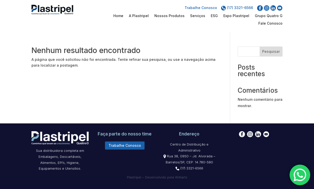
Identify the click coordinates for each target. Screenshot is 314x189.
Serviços (197, 16)
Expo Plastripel (236, 16)
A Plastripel (139, 16)
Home (118, 16)
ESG (214, 16)
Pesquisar (271, 51)
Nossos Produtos (169, 16)
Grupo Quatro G (269, 16)
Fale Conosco (270, 23)
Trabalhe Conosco (201, 8)
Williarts (181, 177)
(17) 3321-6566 (237, 8)
